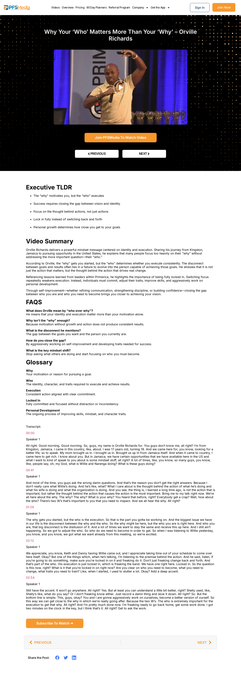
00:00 (30, 433)
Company (140, 7)
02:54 (30, 577)
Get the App (160, 7)
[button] (57, 657)
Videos (55, 7)
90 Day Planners (96, 7)
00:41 (30, 470)
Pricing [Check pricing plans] (80, 7)
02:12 (30, 540)
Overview (67, 7)
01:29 (30, 507)
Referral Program (119, 7)
